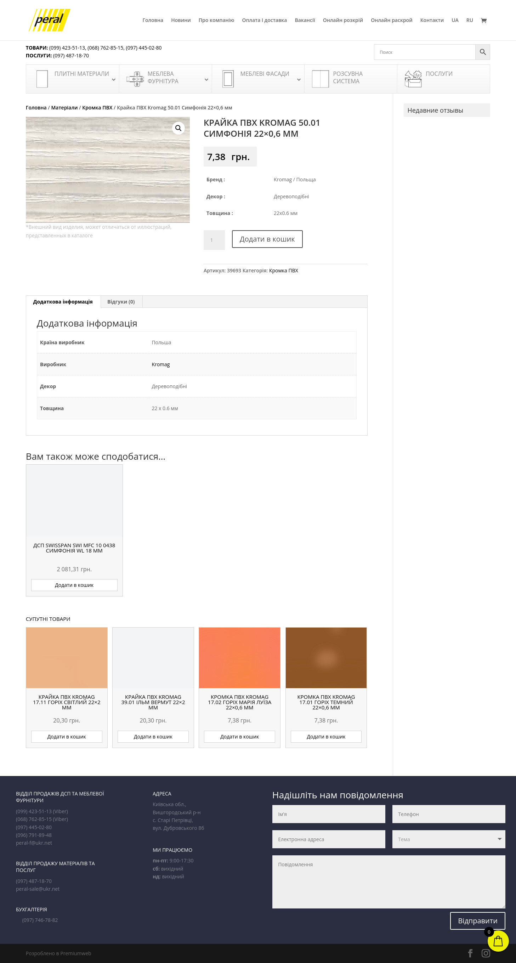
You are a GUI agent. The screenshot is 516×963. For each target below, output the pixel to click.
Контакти (432, 20)
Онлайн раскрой (391, 20)
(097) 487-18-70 (70, 55)
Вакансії (305, 20)
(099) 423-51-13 (66, 47)
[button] (178, 128)
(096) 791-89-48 (34, 835)
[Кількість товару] (214, 240)
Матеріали (64, 107)
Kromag (161, 364)
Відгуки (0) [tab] (121, 301)
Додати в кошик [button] (74, 585)
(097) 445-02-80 (144, 47)
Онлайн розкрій (343, 20)
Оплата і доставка (264, 20)
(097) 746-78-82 (40, 920)
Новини (181, 20)
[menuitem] (455, 29)
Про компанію (216, 20)
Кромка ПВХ (97, 107)
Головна (152, 20)
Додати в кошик (267, 239)
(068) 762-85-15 (105, 47)
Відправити (478, 920)
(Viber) (60, 811)
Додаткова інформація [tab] (63, 301)
